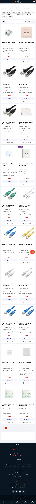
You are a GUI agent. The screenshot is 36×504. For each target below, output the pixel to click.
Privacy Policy (6, 464)
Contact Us (24, 466)
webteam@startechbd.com (18, 481)
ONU (22, 12)
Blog (19, 466)
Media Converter (4, 16)
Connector (9, 12)
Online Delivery (28, 462)
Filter (4, 21)
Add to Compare (9, 62)
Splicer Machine (27, 12)
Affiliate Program (8, 462)
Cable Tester (11, 16)
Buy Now (9, 59)
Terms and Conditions (15, 464)
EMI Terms (15, 462)
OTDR (33, 12)
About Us (21, 462)
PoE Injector (4, 14)
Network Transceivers (17, 14)
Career (15, 466)
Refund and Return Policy (27, 464)
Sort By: (24, 21)
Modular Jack (14, 12)
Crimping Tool (9, 14)
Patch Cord (3, 12)
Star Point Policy (8, 466)
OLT (19, 12)
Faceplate (24, 14)
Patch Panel (29, 14)
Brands (29, 466)
